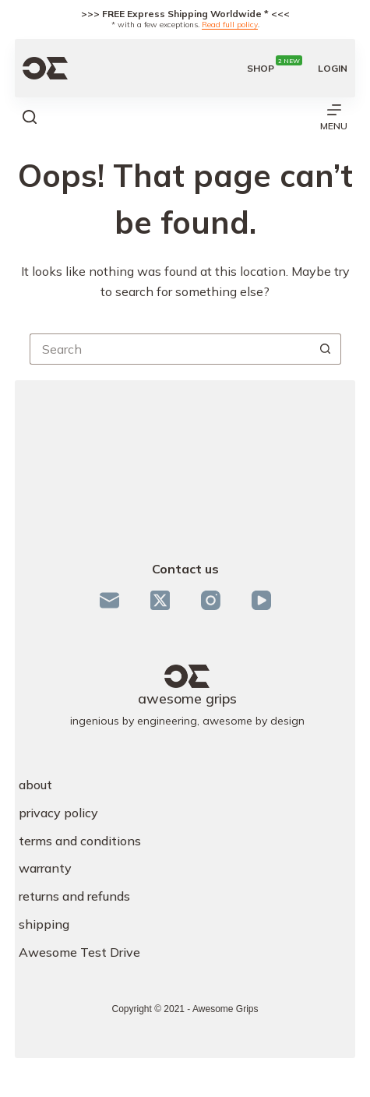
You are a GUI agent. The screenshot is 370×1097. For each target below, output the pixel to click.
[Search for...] (170, 349)
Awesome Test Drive (79, 952)
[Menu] (333, 117)
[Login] (332, 68)
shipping (44, 924)
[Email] (109, 600)
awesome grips (187, 698)
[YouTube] (261, 600)
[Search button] (325, 349)
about (35, 784)
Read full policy (230, 24)
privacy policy (58, 812)
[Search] (30, 117)
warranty (45, 868)
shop (274, 68)
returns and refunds (74, 896)
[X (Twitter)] (160, 600)
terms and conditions (80, 840)
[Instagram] (210, 600)
